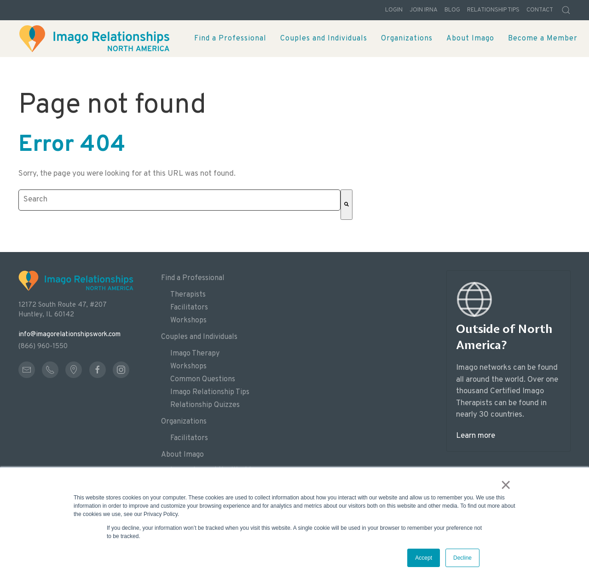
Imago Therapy (194, 353)
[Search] (346, 204)
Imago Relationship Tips (209, 392)
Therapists (188, 294)
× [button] (506, 485)
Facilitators (189, 307)
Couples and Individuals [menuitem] (323, 38)
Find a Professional (193, 278)
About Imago (182, 454)
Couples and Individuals (199, 337)
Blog (452, 10)
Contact (539, 10)
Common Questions (202, 379)
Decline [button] (462, 558)
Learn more (475, 436)
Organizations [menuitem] (407, 38)
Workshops (188, 320)
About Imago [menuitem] (470, 38)
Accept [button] (423, 558)
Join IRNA (424, 10)
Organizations (184, 421)
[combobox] (179, 200)
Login (394, 10)
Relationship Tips (493, 10)
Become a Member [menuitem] (542, 38)
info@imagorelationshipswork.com (69, 334)
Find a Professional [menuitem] (230, 38)
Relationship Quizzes (205, 405)
